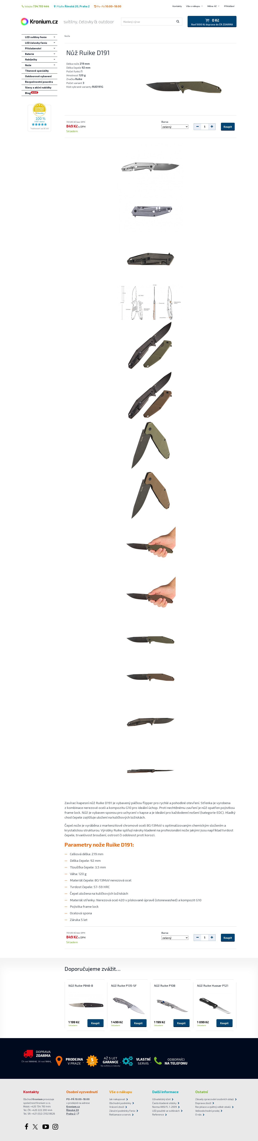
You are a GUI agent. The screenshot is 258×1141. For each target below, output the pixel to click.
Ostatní (201, 1092)
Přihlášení (229, 6)
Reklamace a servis (120, 1114)
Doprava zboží (203, 1103)
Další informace (165, 1092)
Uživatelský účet (161, 1099)
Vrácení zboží (116, 1106)
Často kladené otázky (164, 1103)
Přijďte (71, 6)
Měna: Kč (212, 6)
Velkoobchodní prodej (207, 1110)
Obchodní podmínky (120, 1103)
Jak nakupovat (117, 1099)
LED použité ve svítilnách (166, 1110)
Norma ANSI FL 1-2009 (164, 1106)
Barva (164, 121)
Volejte (35, 6)
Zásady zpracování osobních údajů (214, 1099)
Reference (158, 1114)
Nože (67, 35)
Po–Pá (107, 6)
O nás (198, 1114)
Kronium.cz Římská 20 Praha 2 (73, 1110)
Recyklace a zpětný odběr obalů (213, 1106)
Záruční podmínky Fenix (122, 1110)
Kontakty (177, 6)
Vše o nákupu (193, 6)
